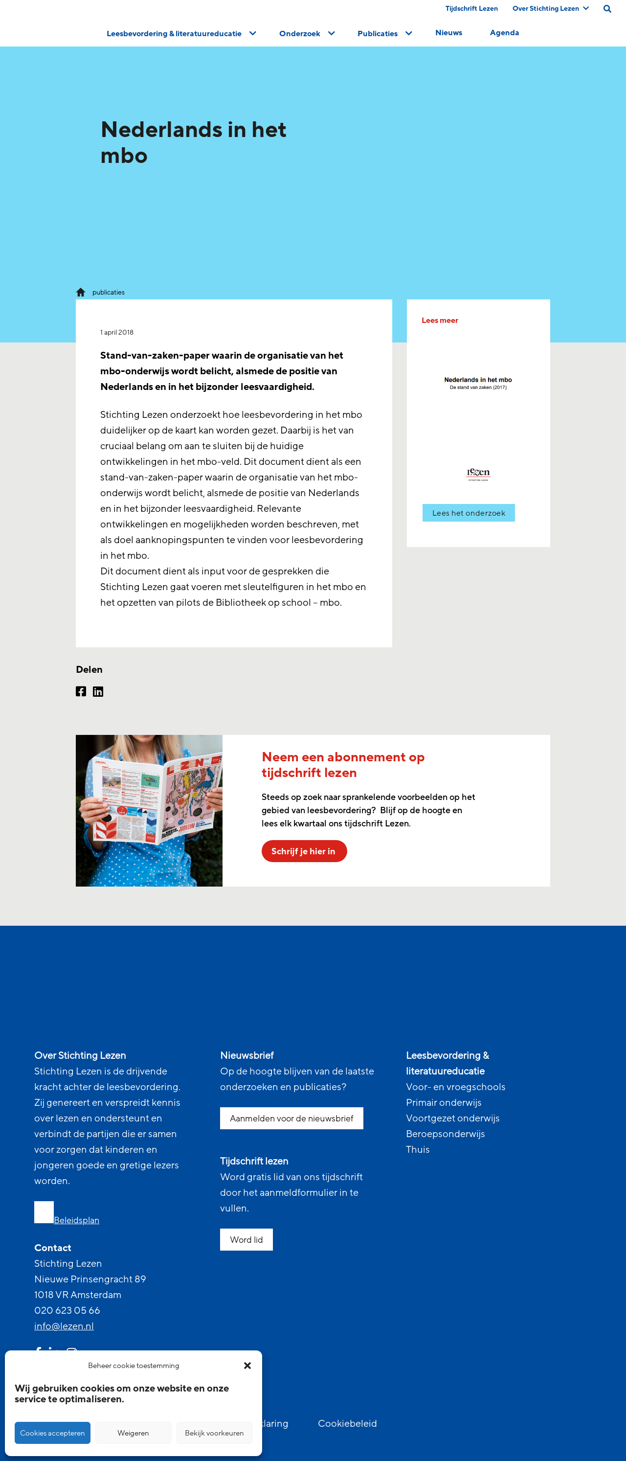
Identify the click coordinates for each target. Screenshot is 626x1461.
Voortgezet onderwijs (453, 1118)
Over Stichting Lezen (551, 8)
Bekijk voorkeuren (214, 1433)
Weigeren (133, 1433)
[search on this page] (607, 9)
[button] (247, 1365)
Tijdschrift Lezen (472, 8)
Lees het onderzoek (469, 513)
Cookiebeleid (347, 1423)
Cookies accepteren (52, 1433)
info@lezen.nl (64, 1326)
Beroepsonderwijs (445, 1134)
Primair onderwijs (444, 1102)
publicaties (108, 292)
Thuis (418, 1149)
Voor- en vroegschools (456, 1087)
